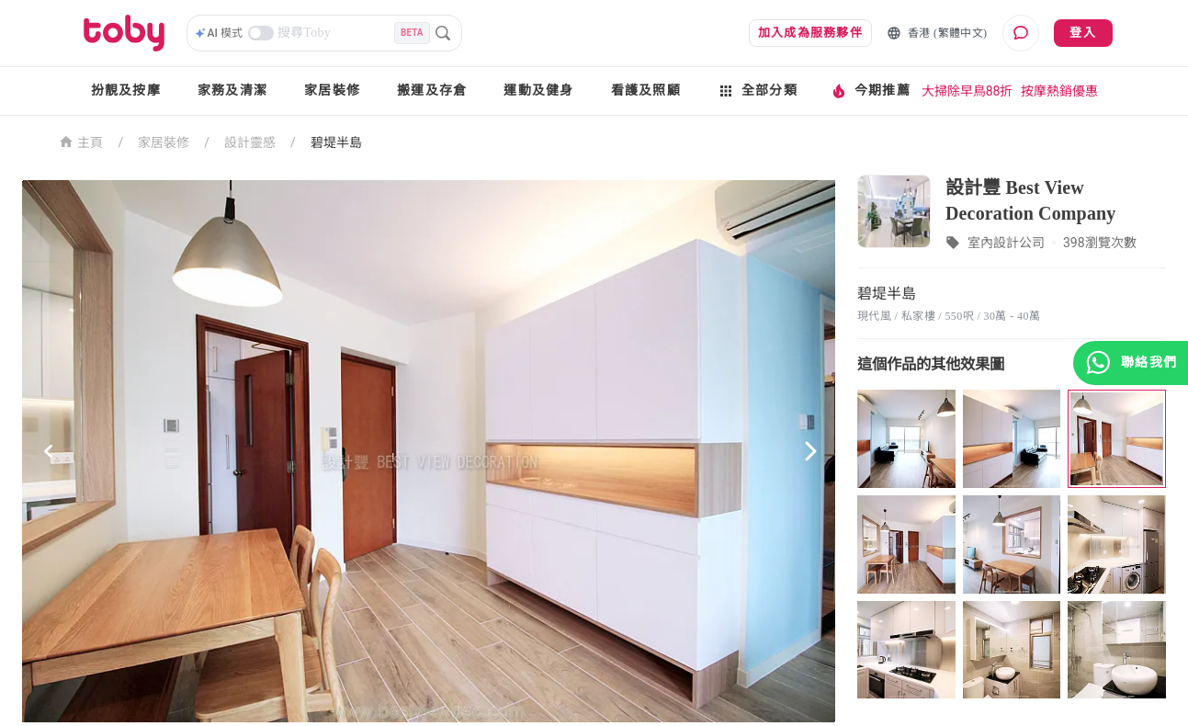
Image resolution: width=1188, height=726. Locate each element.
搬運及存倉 (432, 90)
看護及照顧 (646, 90)
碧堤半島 (336, 142)
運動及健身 (538, 90)
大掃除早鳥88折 (967, 91)
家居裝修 (332, 90)
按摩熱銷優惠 (1059, 91)
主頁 (81, 141)
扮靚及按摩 (126, 90)
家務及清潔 (232, 90)
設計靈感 (250, 142)
